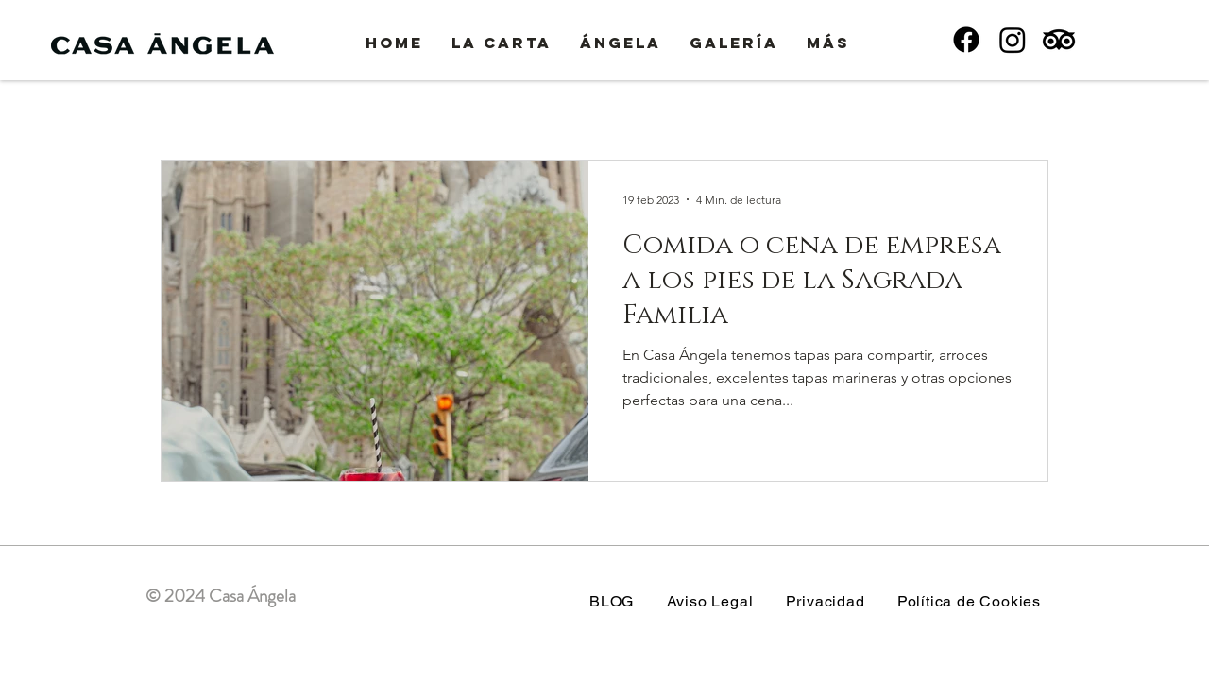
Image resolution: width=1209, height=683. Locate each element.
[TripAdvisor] (1059, 40)
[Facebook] (966, 40)
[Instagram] (1013, 40)
